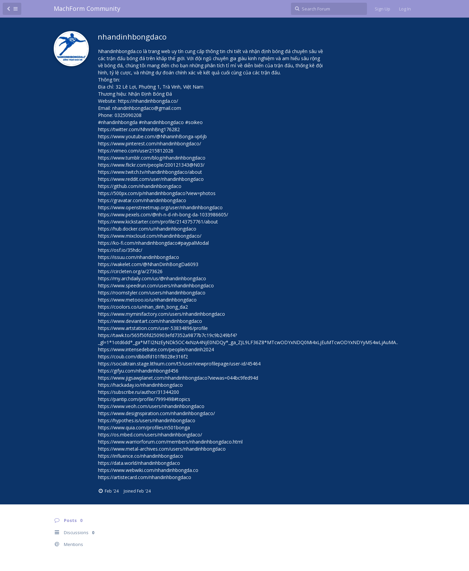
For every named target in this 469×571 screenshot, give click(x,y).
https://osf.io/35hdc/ (120, 250)
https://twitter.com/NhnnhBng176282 (139, 129)
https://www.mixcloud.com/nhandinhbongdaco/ (149, 236)
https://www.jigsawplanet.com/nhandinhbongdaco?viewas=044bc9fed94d (178, 378)
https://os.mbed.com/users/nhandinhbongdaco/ (150, 434)
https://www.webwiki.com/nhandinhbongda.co (148, 470)
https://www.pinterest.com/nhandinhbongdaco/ (149, 143)
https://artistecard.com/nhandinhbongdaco (144, 477)
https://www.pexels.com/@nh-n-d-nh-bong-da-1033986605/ (163, 214)
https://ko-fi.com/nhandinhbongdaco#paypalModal (153, 243)
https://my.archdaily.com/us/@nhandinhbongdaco (152, 278)
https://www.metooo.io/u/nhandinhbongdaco (147, 299)
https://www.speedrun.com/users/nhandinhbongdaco (156, 285)
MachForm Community (87, 8)
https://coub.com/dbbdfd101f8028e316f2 (143, 356)
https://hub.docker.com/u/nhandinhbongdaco (147, 228)
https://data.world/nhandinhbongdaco (139, 463)
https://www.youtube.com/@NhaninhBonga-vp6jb (152, 136)
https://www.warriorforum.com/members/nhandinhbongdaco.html (170, 441)
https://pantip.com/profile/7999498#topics (144, 399)
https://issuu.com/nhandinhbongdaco (138, 257)
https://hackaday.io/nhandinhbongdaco (140, 385)
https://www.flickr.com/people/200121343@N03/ (151, 165)
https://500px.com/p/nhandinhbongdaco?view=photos (157, 193)
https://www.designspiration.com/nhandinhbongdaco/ (156, 413)
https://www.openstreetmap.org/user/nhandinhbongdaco (160, 207)
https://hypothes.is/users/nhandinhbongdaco (146, 420)
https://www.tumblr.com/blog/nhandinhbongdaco (151, 157)
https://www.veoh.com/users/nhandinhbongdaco (151, 406)
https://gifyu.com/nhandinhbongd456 (138, 370)
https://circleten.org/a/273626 (130, 271)
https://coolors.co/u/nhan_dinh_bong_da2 (143, 307)
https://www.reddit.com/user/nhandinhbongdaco (151, 179)
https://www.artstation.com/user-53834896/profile (153, 328)
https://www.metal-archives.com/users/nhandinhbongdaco (162, 449)
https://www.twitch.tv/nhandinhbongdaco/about (150, 172)
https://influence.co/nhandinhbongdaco (140, 456)
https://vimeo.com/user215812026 (135, 150)
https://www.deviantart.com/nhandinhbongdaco (150, 321)
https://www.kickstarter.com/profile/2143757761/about (158, 221)
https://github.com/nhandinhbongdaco (139, 186)
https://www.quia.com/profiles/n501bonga (144, 427)
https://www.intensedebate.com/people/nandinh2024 (156, 349)
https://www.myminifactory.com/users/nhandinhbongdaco (161, 314)
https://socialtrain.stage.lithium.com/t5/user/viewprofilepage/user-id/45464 (179, 363)
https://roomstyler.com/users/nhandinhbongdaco (151, 292)
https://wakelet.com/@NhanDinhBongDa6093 (148, 264)
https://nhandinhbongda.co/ (148, 101)
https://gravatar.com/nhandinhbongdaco (142, 200)
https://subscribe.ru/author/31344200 (138, 392)
